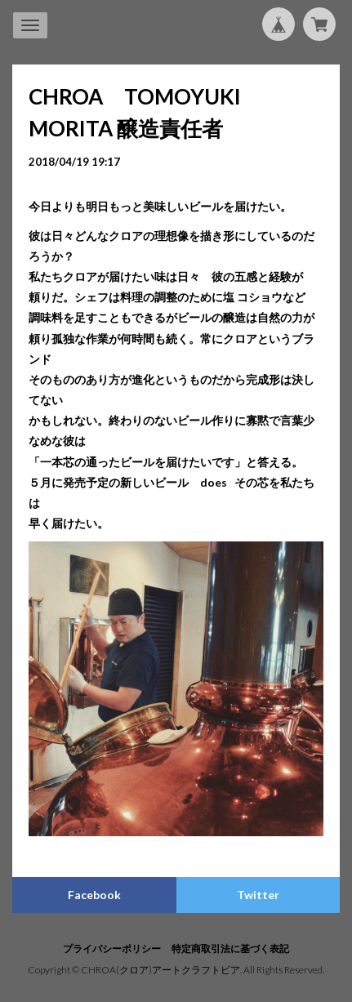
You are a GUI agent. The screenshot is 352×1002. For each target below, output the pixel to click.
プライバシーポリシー (112, 948)
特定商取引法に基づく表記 (230, 948)
